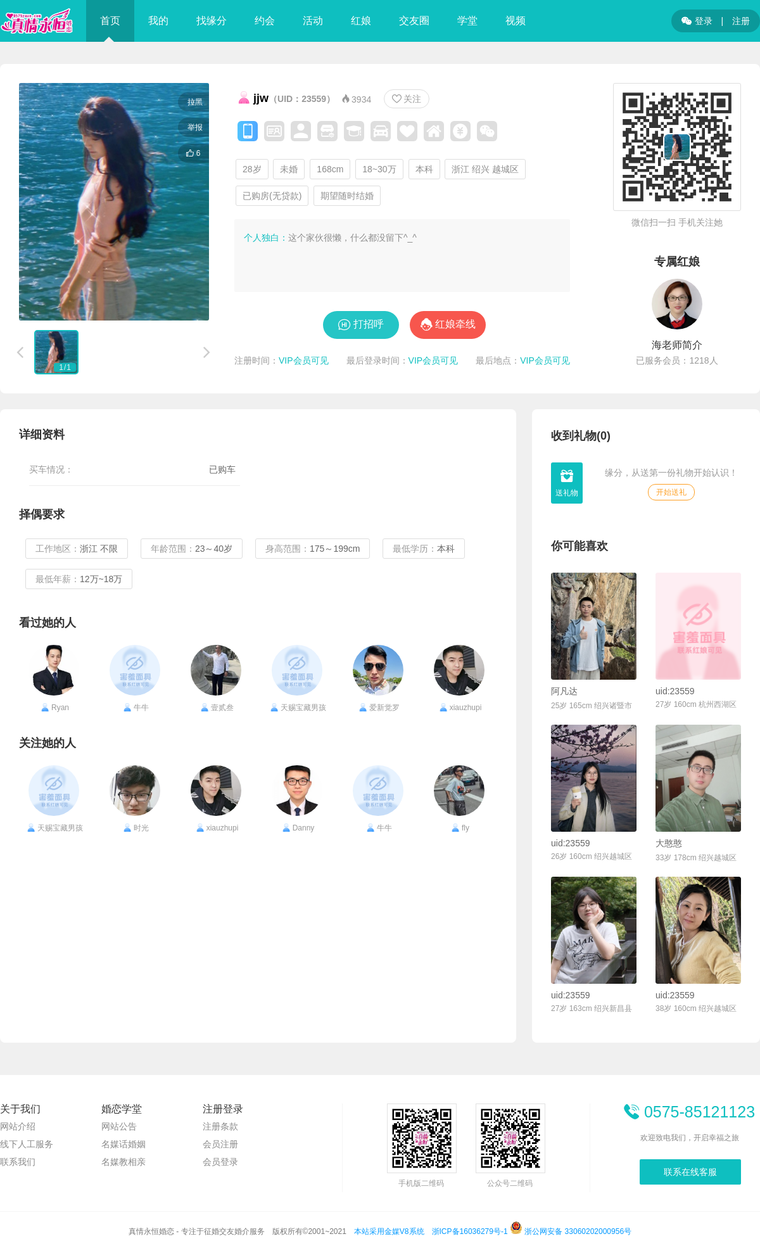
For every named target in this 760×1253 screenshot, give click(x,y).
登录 (696, 21)
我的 (158, 20)
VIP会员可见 (304, 360)
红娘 (361, 20)
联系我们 (17, 1162)
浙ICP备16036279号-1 (470, 1231)
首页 (110, 20)
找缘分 (211, 20)
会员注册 (220, 1144)
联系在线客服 (690, 1172)
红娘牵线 (455, 324)
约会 (265, 20)
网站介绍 (17, 1126)
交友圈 (414, 20)
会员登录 (220, 1162)
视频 (515, 20)
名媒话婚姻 (123, 1144)
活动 (313, 20)
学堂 (467, 20)
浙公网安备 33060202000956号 (570, 1231)
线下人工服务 (26, 1144)
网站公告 (119, 1126)
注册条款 (220, 1126)
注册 (741, 21)
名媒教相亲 (123, 1162)
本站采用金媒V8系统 (389, 1231)
